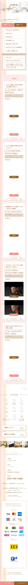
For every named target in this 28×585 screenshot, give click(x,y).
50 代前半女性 (7, 159)
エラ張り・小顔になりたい (12, 50)
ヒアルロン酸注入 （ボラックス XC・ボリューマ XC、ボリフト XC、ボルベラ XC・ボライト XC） (15, 66)
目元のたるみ (9, 37)
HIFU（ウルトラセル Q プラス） (13, 60)
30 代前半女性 (7, 279)
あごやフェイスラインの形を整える (14, 47)
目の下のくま (9, 33)
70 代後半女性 (7, 218)
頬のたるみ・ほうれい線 (11, 43)
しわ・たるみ (7, 211)
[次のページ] (25, 388)
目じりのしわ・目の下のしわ (12, 30)
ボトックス (8, 57)
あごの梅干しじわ (10, 40)
